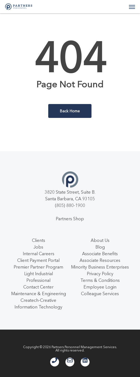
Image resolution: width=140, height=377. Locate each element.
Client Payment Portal (38, 260)
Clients (38, 240)
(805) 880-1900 (70, 205)
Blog (100, 247)
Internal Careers (38, 253)
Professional (38, 280)
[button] (132, 6)
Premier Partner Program (38, 267)
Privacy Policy (100, 273)
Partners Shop (70, 218)
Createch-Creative (38, 300)
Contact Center (38, 287)
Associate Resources (100, 260)
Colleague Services (100, 293)
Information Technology (38, 307)
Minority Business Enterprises (100, 267)
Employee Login (99, 287)
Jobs (38, 247)
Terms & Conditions (100, 280)
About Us (100, 240)
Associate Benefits (100, 253)
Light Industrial (38, 273)
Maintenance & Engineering (38, 293)
